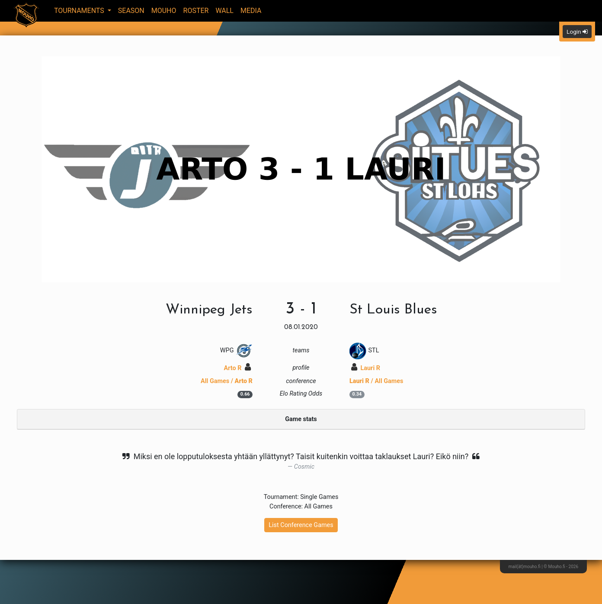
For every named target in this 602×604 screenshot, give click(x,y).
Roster (196, 10)
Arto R (237, 368)
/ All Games (376, 381)
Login (577, 31)
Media (251, 10)
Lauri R (365, 368)
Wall (224, 10)
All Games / (227, 381)
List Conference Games (301, 525)
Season (131, 10)
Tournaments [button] (80, 10)
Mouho (163, 10)
